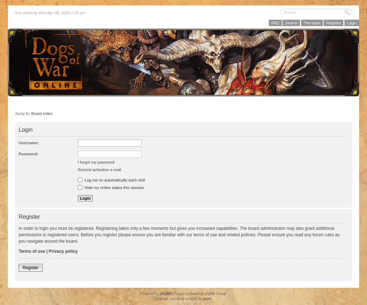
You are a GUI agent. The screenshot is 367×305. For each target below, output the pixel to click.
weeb (207, 299)
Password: (29, 154)
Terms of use (32, 251)
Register (333, 23)
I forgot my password (96, 162)
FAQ (275, 23)
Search (291, 23)
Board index (41, 113)
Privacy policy (63, 251)
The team (312, 23)
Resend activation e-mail (99, 170)
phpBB (165, 294)
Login (352, 23)
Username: (29, 143)
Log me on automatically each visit (111, 180)
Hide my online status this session (111, 187)
